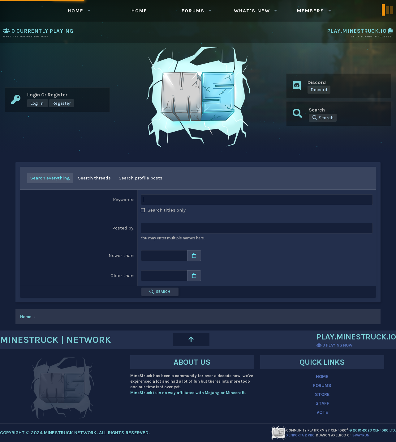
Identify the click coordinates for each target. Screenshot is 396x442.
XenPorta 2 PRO (300, 435)
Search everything (50, 178)
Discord (319, 89)
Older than (121, 275)
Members (310, 11)
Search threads (94, 178)
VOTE (322, 412)
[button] (88, 10)
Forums (193, 11)
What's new (252, 11)
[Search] (323, 118)
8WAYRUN (360, 435)
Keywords (123, 199)
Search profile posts (140, 178)
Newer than (121, 255)
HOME (322, 376)
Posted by (122, 228)
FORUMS (322, 385)
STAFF (322, 403)
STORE (322, 394)
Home (76, 11)
